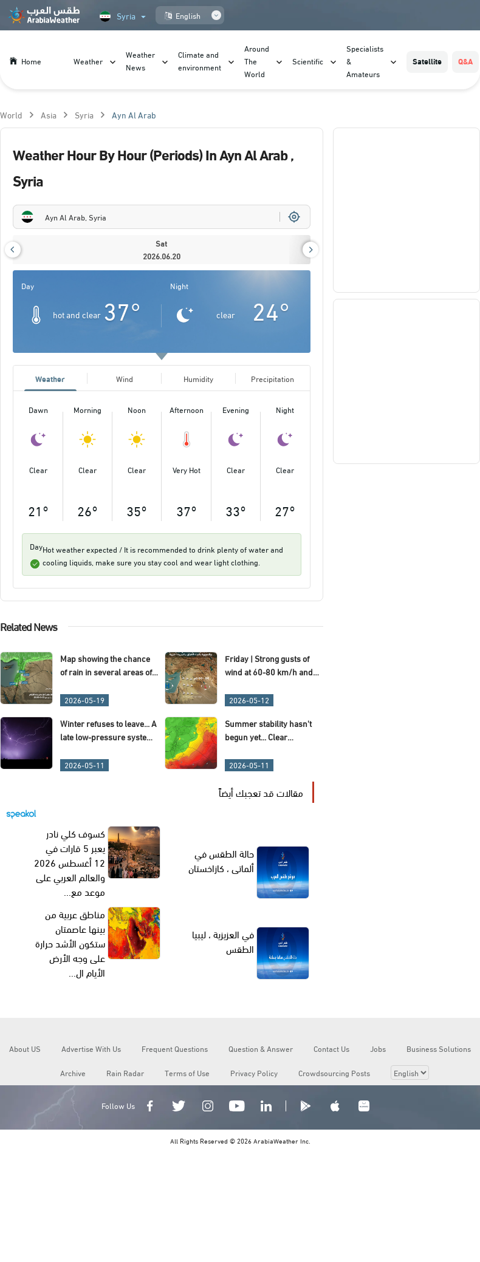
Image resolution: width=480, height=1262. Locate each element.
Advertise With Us (91, 1048)
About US (25, 1048)
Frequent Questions (175, 1048)
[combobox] (161, 217)
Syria (84, 114)
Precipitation (272, 378)
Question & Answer (260, 1048)
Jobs (378, 1048)
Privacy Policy (254, 1072)
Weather (88, 61)
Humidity (198, 378)
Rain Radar (125, 1072)
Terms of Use (187, 1072)
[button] (13, 250)
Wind (124, 378)
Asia (49, 114)
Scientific (307, 61)
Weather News (140, 60)
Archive (73, 1072)
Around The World (256, 61)
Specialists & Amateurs (364, 61)
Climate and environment (199, 60)
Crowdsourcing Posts (334, 1072)
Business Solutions (438, 1048)
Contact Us (331, 1048)
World (11, 114)
